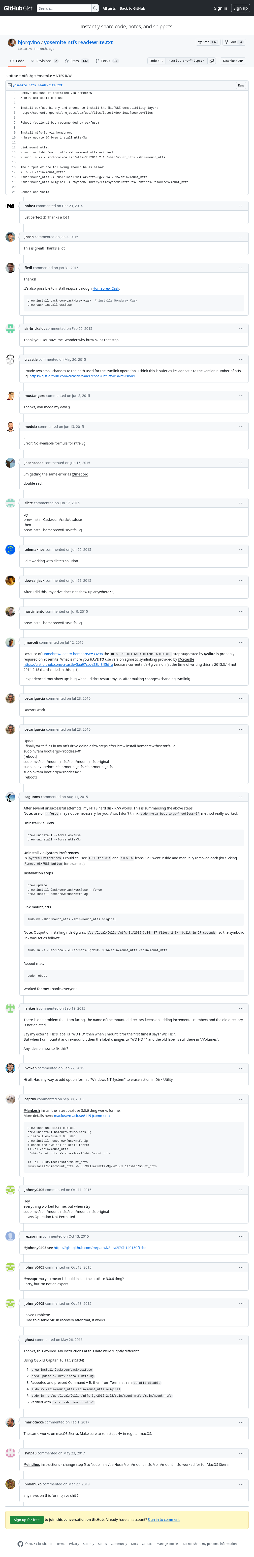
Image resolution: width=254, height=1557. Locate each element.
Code (17, 60)
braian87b (33, 1484)
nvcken (31, 1068)
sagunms (32, 796)
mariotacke (34, 1422)
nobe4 (30, 205)
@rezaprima (34, 1278)
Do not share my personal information (210, 1544)
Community (119, 1544)
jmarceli (31, 642)
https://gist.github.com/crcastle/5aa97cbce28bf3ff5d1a (68, 664)
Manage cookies (168, 1544)
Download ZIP (233, 61)
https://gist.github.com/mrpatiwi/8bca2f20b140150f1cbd (100, 1247)
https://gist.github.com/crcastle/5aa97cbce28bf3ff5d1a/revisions (82, 376)
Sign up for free (27, 1519)
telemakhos (34, 549)
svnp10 (30, 1453)
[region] (127, 143)
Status (102, 1544)
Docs (134, 1544)
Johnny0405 (34, 1189)
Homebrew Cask (106, 288)
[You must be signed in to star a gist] (208, 42)
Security (88, 1544)
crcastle (31, 359)
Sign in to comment (164, 1519)
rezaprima (33, 1236)
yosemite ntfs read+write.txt (78, 42)
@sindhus (32, 1464)
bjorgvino (29, 42)
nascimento (34, 611)
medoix (31, 426)
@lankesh (32, 1110)
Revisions (45, 60)
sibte (29, 502)
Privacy (74, 1544)
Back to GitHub (132, 8)
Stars (77, 60)
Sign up (240, 8)
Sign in (220, 8)
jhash (29, 236)
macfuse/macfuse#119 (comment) (82, 1115)
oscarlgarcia (35, 698)
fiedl (28, 267)
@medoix (80, 474)
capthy (30, 1099)
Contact (147, 1544)
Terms (61, 1544)
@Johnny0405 (35, 1247)
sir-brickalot (35, 328)
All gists (109, 8)
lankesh (31, 1008)
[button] (211, 60)
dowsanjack (34, 580)
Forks (107, 60)
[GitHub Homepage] (20, 1544)
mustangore (35, 395)
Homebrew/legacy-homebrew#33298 (72, 653)
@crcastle (186, 659)
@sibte (209, 653)
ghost (29, 1339)
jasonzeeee (34, 462)
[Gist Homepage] (18, 8)
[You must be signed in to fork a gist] (234, 42)
